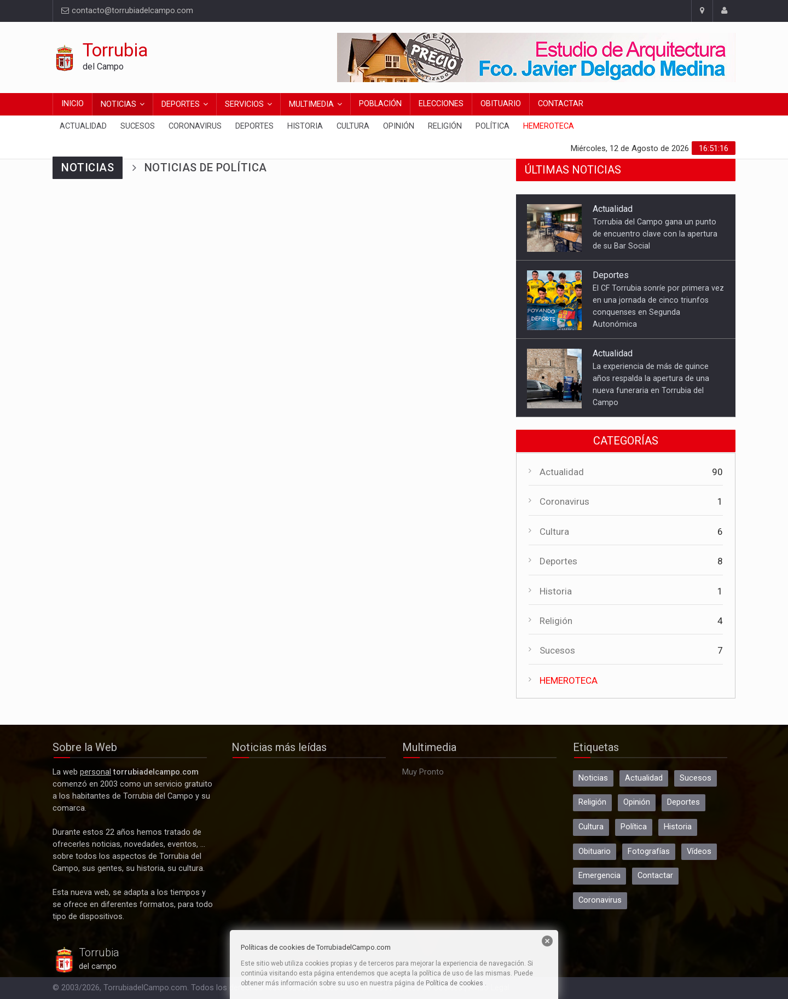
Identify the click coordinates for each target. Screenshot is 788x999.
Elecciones (441, 103)
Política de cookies (454, 983)
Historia (305, 126)
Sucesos (137, 126)
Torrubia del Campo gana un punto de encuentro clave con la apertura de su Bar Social (655, 233)
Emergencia (599, 875)
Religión (445, 126)
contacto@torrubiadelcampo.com (127, 10)
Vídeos (699, 851)
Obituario (500, 103)
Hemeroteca (548, 126)
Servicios (244, 104)
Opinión (398, 126)
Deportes (180, 104)
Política (492, 126)
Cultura (353, 126)
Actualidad (83, 126)
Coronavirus (195, 126)
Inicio (72, 103)
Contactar (560, 103)
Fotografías (649, 851)
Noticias (118, 104)
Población (380, 103)
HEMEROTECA (569, 680)
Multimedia (311, 104)
